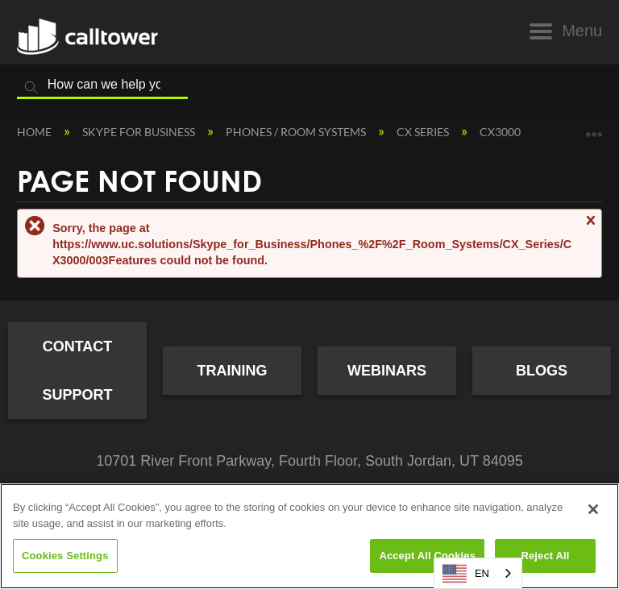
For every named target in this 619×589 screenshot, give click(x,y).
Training (232, 371)
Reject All (545, 556)
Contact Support (77, 370)
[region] (309, 536)
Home (35, 132)
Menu (582, 30)
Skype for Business (139, 132)
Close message (590, 227)
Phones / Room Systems (297, 132)
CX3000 (501, 132)
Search (31, 88)
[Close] (593, 509)
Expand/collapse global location (594, 128)
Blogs (541, 371)
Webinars (386, 371)
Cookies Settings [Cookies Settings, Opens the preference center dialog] (65, 556)
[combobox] (478, 573)
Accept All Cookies (427, 556)
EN (465, 573)
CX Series (424, 132)
